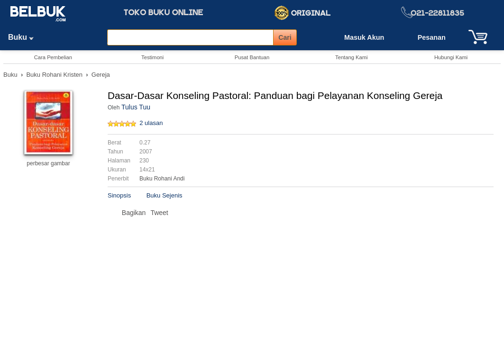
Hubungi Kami (450, 57)
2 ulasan (151, 122)
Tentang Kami (351, 57)
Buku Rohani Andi (161, 178)
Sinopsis (119, 195)
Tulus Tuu (135, 107)
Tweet (159, 212)
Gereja (101, 74)
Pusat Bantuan (252, 57)
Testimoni (152, 57)
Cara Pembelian (53, 57)
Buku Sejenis (165, 195)
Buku (24, 37)
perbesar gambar (48, 163)
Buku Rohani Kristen (54, 74)
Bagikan (134, 212)
